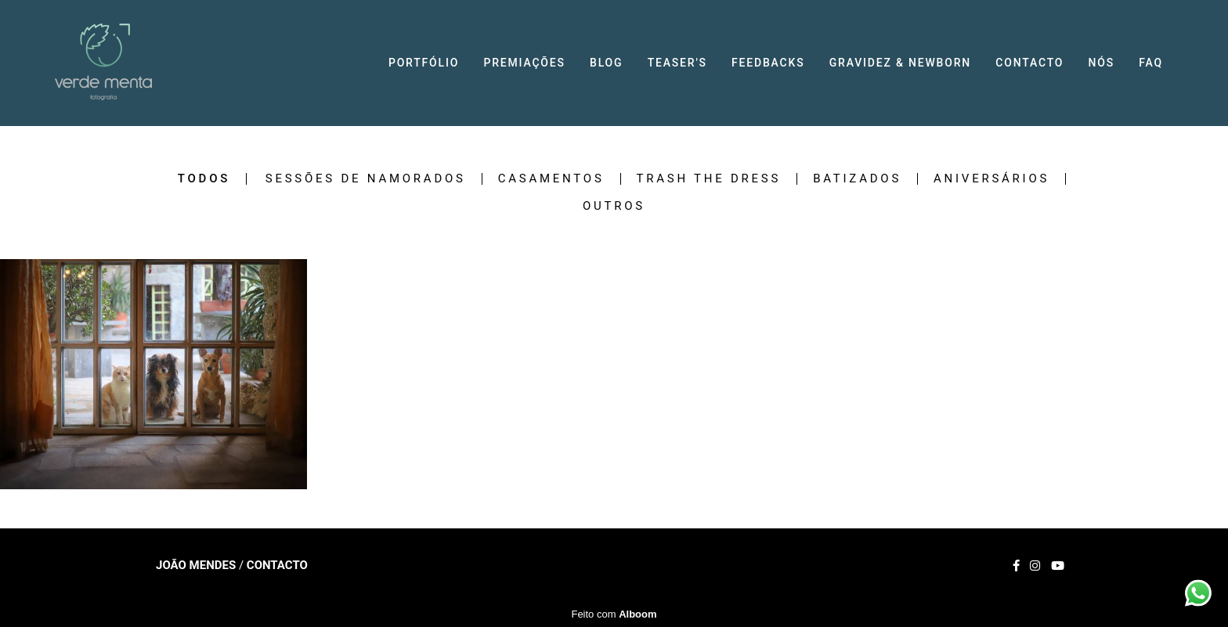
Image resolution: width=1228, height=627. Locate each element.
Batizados (857, 179)
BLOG (606, 62)
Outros (614, 206)
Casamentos (551, 179)
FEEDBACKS (767, 62)
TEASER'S (677, 62)
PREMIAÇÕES (524, 62)
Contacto (277, 565)
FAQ (1151, 62)
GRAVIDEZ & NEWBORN (900, 62)
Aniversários (991, 179)
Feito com (613, 614)
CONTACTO (1029, 62)
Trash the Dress (709, 179)
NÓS (1101, 62)
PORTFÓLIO (423, 62)
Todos (204, 179)
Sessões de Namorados (365, 179)
